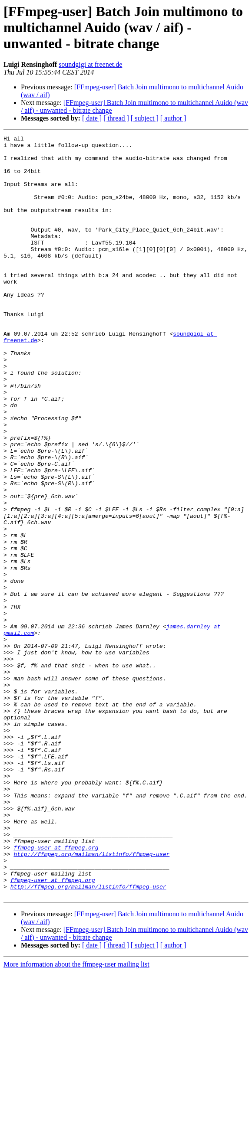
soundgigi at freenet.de (90, 64)
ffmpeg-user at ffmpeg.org (55, 990)
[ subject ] (145, 118)
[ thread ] (116, 118)
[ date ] (92, 118)
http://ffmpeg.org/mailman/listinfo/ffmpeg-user (91, 998)
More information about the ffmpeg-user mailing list (76, 1116)
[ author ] (173, 118)
